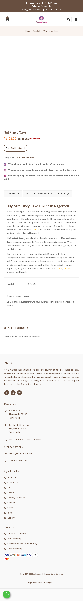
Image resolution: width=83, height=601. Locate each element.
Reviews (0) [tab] (63, 194)
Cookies (11, 502)
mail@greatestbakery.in (32, 9)
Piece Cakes (37, 31)
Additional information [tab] (39, 194)
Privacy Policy (14, 538)
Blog (9, 512)
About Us (11, 477)
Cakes (18, 157)
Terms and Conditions (17, 533)
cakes (59, 268)
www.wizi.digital (45, 583)
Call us (36, 229)
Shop (9, 487)
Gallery (11, 517)
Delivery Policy (14, 548)
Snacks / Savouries (16, 497)
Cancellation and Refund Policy (22, 543)
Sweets (10, 492)
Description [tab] (13, 194)
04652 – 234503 (17, 439)
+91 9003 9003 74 (53, 9)
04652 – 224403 (35, 439)
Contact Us (12, 482)
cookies (66, 268)
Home (27, 31)
